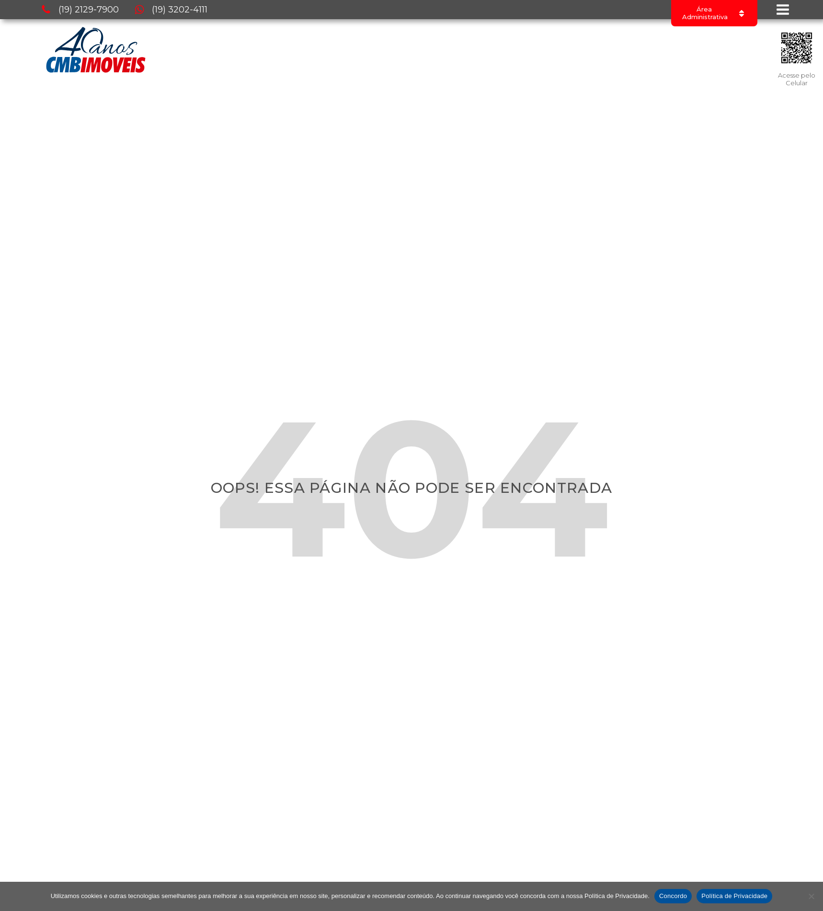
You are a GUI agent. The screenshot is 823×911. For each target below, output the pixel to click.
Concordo (673, 896)
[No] (811, 896)
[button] (79, 9)
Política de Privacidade (734, 896)
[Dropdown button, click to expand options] (714, 13)
